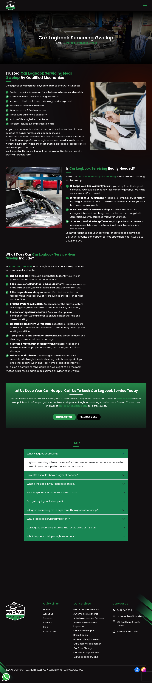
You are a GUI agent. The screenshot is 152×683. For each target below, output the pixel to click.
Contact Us (64, 417)
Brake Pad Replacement (87, 639)
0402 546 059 (124, 398)
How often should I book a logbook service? (52, 475)
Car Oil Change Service (86, 652)
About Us (48, 613)
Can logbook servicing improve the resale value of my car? (61, 527)
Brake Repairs (80, 635)
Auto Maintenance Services (88, 618)
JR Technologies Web (71, 669)
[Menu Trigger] (144, 5)
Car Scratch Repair (84, 630)
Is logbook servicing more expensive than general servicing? (62, 510)
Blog (45, 627)
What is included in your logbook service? (51, 484)
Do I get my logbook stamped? (45, 501)
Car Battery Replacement (87, 643)
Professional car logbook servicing (97, 176)
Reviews (47, 622)
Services (48, 618)
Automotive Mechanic (85, 613)
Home (58, 42)
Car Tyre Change (83, 648)
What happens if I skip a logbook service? (51, 536)
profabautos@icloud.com (73, 405)
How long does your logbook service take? (52, 492)
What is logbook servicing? (42, 453)
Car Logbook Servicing (85, 656)
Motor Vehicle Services (86, 609)
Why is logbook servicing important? (48, 519)
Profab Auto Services (20, 266)
